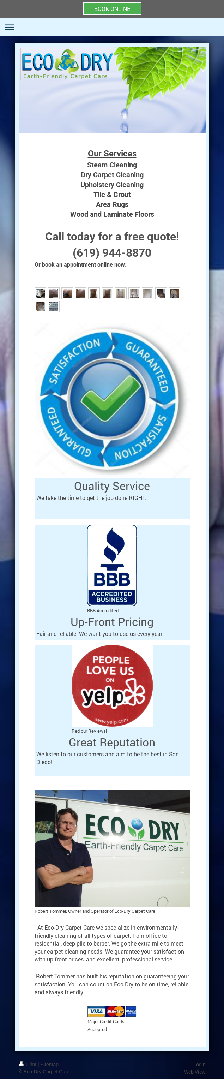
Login (199, 1064)
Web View (195, 1071)
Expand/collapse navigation (112, 27)
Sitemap (50, 1064)
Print (28, 1064)
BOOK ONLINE (112, 8)
